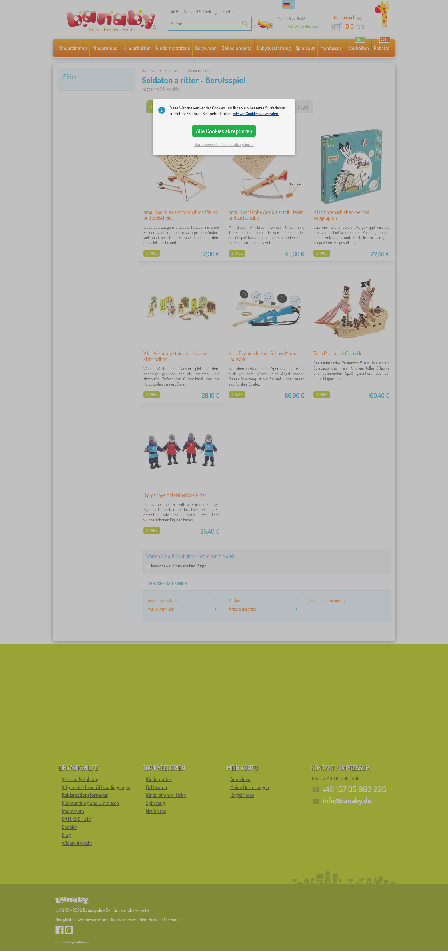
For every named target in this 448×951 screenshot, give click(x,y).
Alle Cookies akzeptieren (224, 131)
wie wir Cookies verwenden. (256, 113)
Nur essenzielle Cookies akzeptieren (224, 144)
